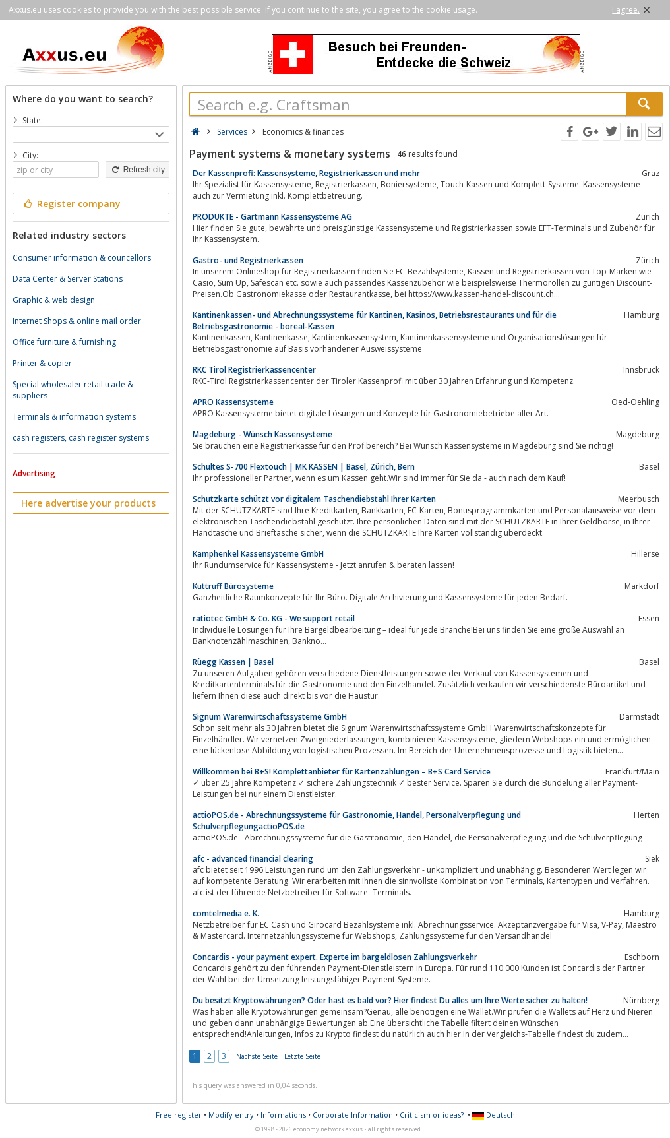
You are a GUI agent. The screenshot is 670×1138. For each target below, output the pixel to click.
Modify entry (231, 1115)
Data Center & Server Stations (68, 278)
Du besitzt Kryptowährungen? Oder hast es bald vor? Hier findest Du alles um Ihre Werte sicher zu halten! (390, 1000)
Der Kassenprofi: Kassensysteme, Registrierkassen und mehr (306, 173)
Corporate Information (353, 1115)
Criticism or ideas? (432, 1115)
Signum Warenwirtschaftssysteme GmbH (270, 716)
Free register (179, 1115)
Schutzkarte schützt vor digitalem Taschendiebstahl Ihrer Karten (314, 499)
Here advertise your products (88, 503)
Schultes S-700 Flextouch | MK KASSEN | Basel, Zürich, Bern (304, 466)
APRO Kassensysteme (233, 402)
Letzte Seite (302, 1056)
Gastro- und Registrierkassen (248, 260)
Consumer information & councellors (82, 257)
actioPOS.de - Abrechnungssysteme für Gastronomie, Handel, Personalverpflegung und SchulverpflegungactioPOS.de (357, 820)
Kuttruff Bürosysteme (233, 586)
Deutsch (493, 1115)
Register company (71, 203)
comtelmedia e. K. (226, 913)
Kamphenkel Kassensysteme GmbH (258, 553)
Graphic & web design (54, 299)
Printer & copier (42, 363)
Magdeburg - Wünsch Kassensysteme (262, 434)
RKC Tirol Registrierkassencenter (254, 369)
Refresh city (137, 169)
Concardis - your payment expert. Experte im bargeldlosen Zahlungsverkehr (335, 957)
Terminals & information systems (74, 416)
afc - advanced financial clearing (253, 858)
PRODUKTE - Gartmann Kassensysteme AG (272, 216)
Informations (283, 1115)
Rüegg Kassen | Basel (233, 662)
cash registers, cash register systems (81, 437)
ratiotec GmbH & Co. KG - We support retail (274, 618)
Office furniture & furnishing (64, 342)
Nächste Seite (257, 1056)
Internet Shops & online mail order (77, 321)
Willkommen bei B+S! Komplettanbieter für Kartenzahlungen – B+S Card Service (342, 771)
